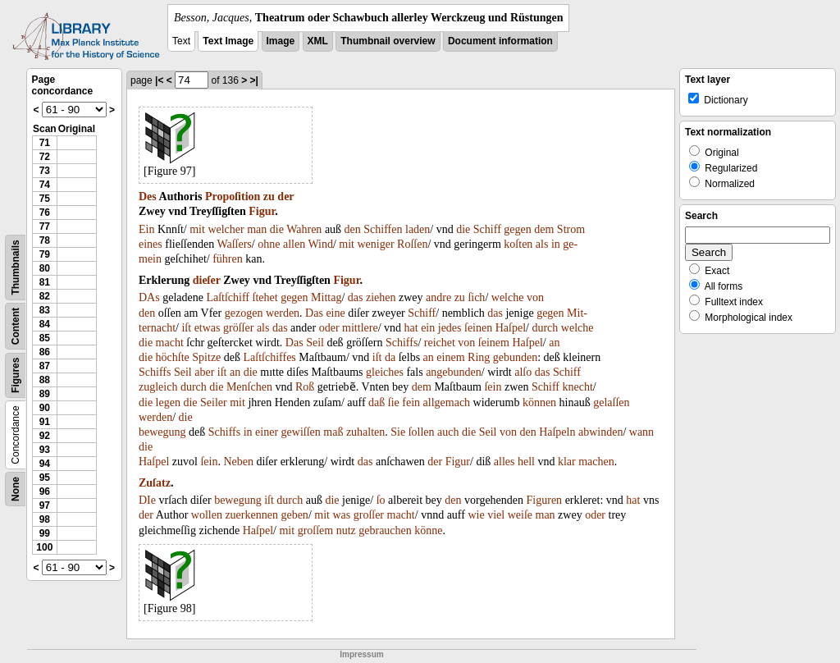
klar (567, 461)
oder (329, 328)
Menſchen (249, 387)
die (277, 229)
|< (159, 80)
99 (44, 533)
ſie (393, 402)
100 (44, 547)
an (554, 342)
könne (428, 530)
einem (450, 357)
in (555, 244)
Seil (315, 342)
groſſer (369, 515)
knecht (577, 387)
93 (44, 449)
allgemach (447, 402)
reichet (439, 342)
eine (335, 313)
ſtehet (265, 297)
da (390, 357)
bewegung (162, 432)
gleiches (385, 372)
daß (376, 402)
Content (15, 326)
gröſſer (238, 328)
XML (318, 41)
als (542, 244)
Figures (15, 375)
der (285, 196)
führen (227, 259)
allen (294, 244)
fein (411, 402)
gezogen (244, 313)
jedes (450, 328)
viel (495, 515)
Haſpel (510, 328)
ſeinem (493, 342)
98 (44, 519)
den (353, 229)
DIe (147, 500)
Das (314, 313)
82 (44, 296)
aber (204, 372)
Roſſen (412, 244)
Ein (146, 229)
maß (333, 432)
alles (504, 461)
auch (448, 432)
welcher (226, 229)
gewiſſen (301, 432)
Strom (571, 229)
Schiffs (402, 342)
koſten (518, 244)
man (257, 229)
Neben (238, 461)
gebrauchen (385, 530)
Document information (500, 41)
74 (44, 184)
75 (44, 198)
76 (44, 212)
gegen (517, 229)
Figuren (545, 500)
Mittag (326, 297)
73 (44, 170)
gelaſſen (611, 402)
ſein (492, 387)
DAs (149, 297)
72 (44, 156)
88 (44, 380)
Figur (262, 211)
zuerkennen (251, 515)
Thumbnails (15, 267)
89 (44, 394)
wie (476, 515)
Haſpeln (557, 432)
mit (197, 229)
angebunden (454, 372)
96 (44, 491)
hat (411, 328)
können (539, 402)
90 (44, 408)
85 (44, 338)
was (341, 515)
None (15, 489)
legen (168, 402)
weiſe (520, 515)
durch (545, 328)
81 (44, 282)
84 (44, 324)
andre (438, 297)
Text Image (228, 41)
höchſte (172, 357)
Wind (320, 244)
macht (170, 342)
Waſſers (234, 244)
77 (44, 226)
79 (44, 254)
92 (44, 435)
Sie (397, 432)
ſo (381, 500)
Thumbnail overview (387, 41)
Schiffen (382, 229)
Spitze (206, 357)
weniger (376, 244)
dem (544, 229)
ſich (476, 297)
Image (281, 41)
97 (44, 505)
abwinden (600, 432)
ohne (269, 244)
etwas (207, 328)
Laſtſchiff (227, 297)
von (535, 297)
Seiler (213, 402)
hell (526, 461)
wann (641, 432)
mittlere (360, 328)
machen (596, 461)
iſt (186, 328)
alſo (523, 372)
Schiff (487, 229)
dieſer (207, 280)
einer (266, 432)
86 (44, 352)
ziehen (381, 297)
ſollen (422, 432)
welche (507, 297)
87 (44, 366)
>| (254, 80)
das (355, 297)
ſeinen (478, 328)
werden (282, 313)
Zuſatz (155, 483)
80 (44, 268)
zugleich (158, 387)
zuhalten (365, 432)
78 (44, 240)
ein (428, 328)
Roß (304, 387)
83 (44, 310)
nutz (346, 530)
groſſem (316, 530)
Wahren (304, 229)
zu (269, 196)
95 (44, 477)
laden (417, 229)
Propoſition (232, 196)
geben (294, 515)
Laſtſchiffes (270, 357)
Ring (479, 357)
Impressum (361, 654)
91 (44, 422)
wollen (206, 515)
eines (150, 244)
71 (44, 143)
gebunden (515, 357)
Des (148, 196)
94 (44, 463)
